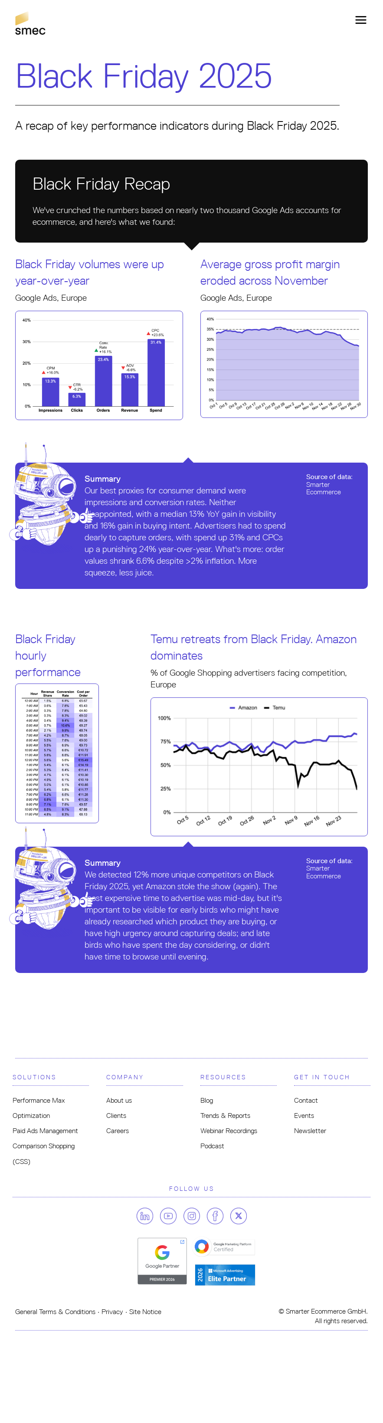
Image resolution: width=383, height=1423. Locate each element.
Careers (117, 1131)
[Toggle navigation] (358, 20)
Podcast (212, 1146)
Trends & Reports (225, 1115)
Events (304, 1115)
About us (119, 1100)
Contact (306, 1100)
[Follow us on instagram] (194, 1216)
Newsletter (310, 1131)
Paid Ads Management (45, 1131)
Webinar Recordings (228, 1131)
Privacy (112, 1312)
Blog (206, 1100)
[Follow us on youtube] (171, 1216)
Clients (116, 1115)
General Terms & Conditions (55, 1312)
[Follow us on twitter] (238, 1216)
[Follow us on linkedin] (147, 1216)
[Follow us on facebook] (218, 1216)
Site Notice (145, 1312)
